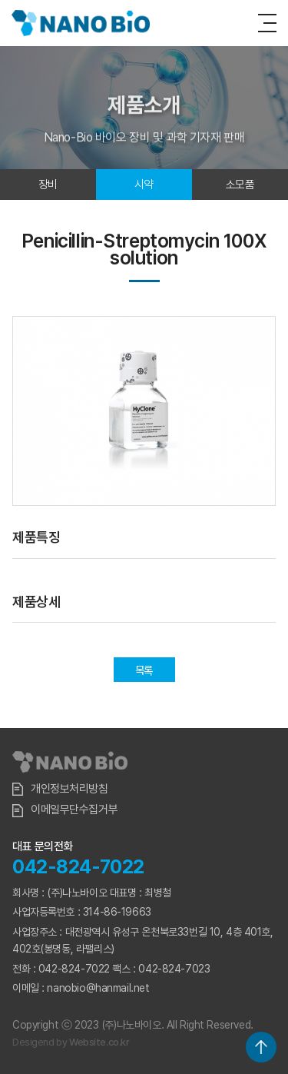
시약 (144, 184)
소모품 (240, 184)
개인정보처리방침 (60, 789)
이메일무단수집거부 (65, 810)
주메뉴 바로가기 (0, 0)
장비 (48, 184)
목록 (144, 670)
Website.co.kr (99, 1042)
